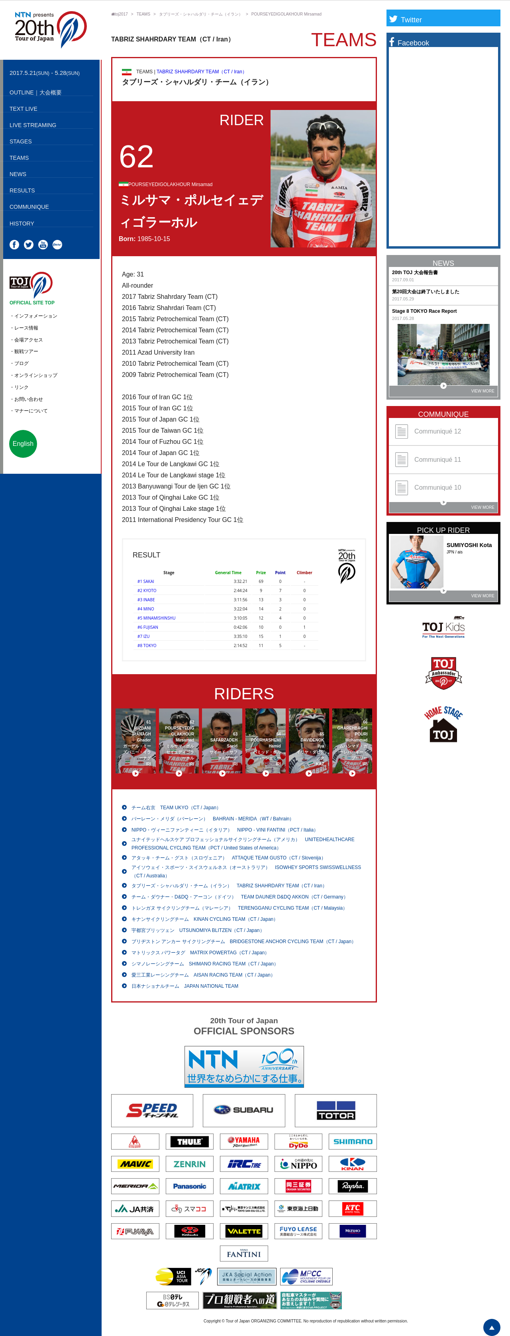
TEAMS (143, 14)
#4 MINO (145, 609)
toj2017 (119, 14)
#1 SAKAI (145, 581)
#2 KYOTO (147, 590)
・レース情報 (24, 328)
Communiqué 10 (428, 488)
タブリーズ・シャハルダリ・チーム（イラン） (201, 14)
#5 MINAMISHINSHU (156, 618)
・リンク (19, 387)
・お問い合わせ (26, 399)
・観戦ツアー (24, 351)
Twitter (405, 20)
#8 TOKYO (147, 645)
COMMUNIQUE (443, 414)
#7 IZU (143, 636)
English (23, 443)
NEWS (443, 263)
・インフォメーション (33, 316)
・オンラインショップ (33, 375)
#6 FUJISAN (147, 627)
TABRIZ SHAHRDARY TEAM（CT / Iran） (202, 72)
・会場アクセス (26, 340)
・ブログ (19, 363)
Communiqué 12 (428, 431)
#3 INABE (146, 599)
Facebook (409, 43)
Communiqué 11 (428, 459)
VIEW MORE (467, 389)
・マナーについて (29, 411)
